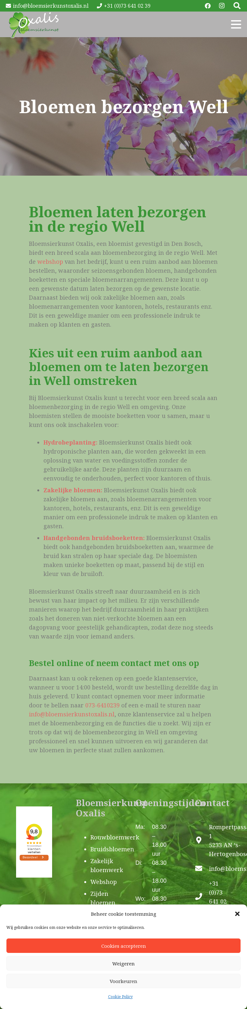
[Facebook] (208, 6)
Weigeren (123, 963)
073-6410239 (102, 705)
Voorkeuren (123, 981)
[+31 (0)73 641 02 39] (202, 896)
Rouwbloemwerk (114, 837)
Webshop (103, 882)
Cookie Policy (120, 996)
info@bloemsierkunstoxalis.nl (71, 714)
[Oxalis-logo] (34, 24)
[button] (237, 914)
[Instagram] (222, 6)
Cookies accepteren (123, 946)
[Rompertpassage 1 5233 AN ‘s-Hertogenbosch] (202, 840)
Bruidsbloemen (112, 849)
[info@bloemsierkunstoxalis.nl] (202, 868)
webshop (50, 261)
